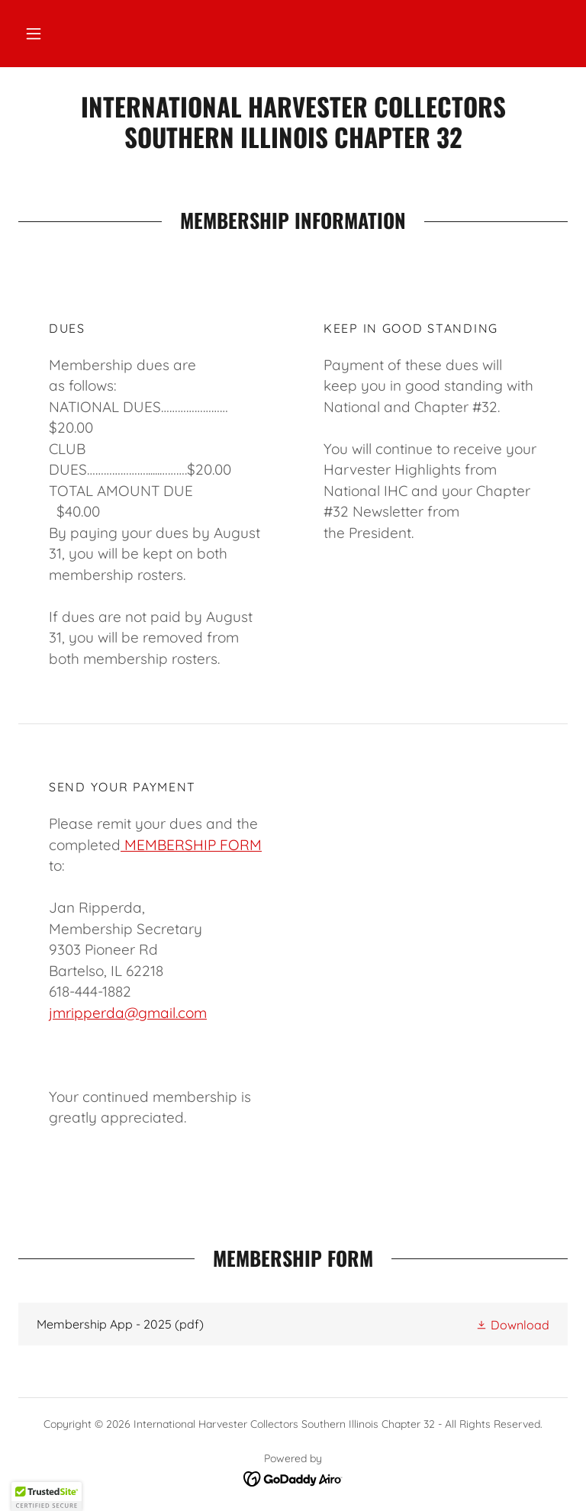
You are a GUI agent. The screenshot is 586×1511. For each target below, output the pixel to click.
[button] (33, 33)
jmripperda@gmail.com (128, 1013)
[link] (293, 143)
